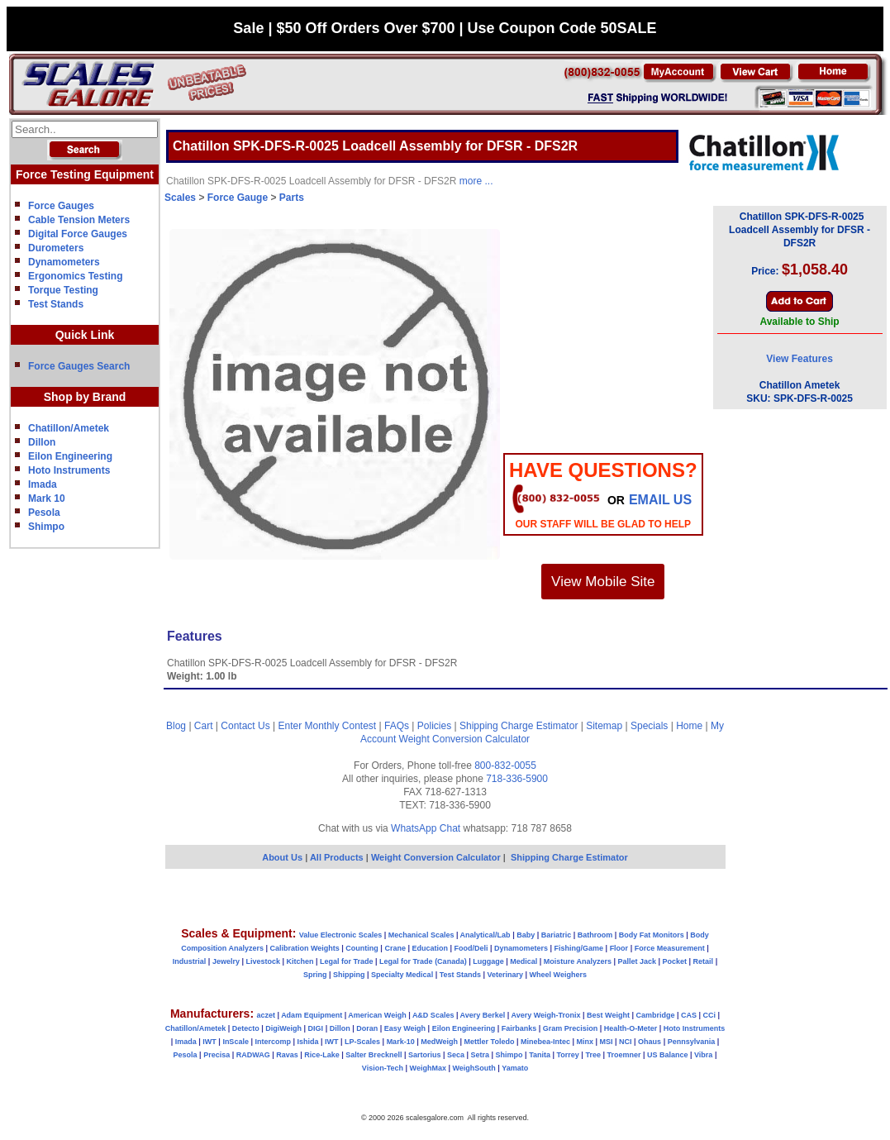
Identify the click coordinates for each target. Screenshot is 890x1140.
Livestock (262, 961)
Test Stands (55, 304)
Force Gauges (61, 206)
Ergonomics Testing (75, 276)
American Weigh (377, 1015)
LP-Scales (362, 1041)
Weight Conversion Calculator (465, 739)
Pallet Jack (636, 961)
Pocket (675, 961)
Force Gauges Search (79, 366)
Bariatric (556, 935)
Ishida (307, 1041)
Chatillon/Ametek (68, 428)
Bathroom (595, 935)
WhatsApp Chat (425, 828)
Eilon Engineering (70, 456)
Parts (291, 197)
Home (689, 726)
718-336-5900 (517, 779)
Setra (480, 1055)
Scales (180, 197)
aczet (265, 1015)
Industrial (190, 961)
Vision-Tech (382, 1068)
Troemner (623, 1055)
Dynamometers (64, 262)
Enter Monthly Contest (327, 726)
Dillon (41, 442)
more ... (476, 181)
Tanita (539, 1055)
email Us (660, 500)
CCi (709, 1015)
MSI (606, 1041)
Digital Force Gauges (77, 234)
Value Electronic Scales (341, 935)
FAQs (396, 726)
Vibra (703, 1055)
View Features (799, 359)
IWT (209, 1041)
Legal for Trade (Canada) (423, 961)
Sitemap (604, 726)
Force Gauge (237, 197)
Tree (593, 1055)
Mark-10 (401, 1041)
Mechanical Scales (421, 935)
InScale (235, 1041)
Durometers (55, 248)
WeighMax (428, 1068)
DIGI (316, 1028)
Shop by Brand (85, 396)
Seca (455, 1055)
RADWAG (253, 1055)
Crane (395, 948)
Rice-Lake (322, 1055)
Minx (584, 1041)
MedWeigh (439, 1041)
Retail (703, 961)
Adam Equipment (311, 1015)
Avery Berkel (483, 1015)
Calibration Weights (304, 948)
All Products (338, 857)
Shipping (349, 975)
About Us (282, 857)
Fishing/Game (579, 948)
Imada (42, 484)
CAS (689, 1015)
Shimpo (46, 526)
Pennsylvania (692, 1041)
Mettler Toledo (489, 1041)
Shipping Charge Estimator (518, 726)
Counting (361, 948)
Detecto (245, 1028)
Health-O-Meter (631, 1028)
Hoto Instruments (69, 470)
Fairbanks (519, 1028)
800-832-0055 (505, 765)
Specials (649, 726)
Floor (619, 948)
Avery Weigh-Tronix (545, 1015)
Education (430, 948)
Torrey (568, 1055)
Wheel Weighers (558, 975)
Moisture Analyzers (578, 961)
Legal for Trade (347, 961)
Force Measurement (670, 948)
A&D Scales (433, 1015)
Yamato (515, 1068)
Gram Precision (570, 1028)
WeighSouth (473, 1068)
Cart (203, 726)
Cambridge (654, 1015)
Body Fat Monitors (651, 935)
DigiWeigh (283, 1028)
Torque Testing (63, 290)
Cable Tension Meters (79, 220)
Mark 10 (46, 498)
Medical (523, 961)
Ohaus (649, 1041)
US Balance (667, 1055)
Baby (525, 935)
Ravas (287, 1055)
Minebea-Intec (545, 1041)
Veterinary (506, 975)
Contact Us (245, 726)
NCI (625, 1041)
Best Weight (608, 1015)
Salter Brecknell (373, 1055)
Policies (434, 726)
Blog (176, 726)
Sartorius (424, 1055)
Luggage (488, 961)
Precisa (216, 1055)
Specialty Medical (402, 975)
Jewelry (226, 961)
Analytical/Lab (485, 935)
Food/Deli (471, 948)
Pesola (44, 512)
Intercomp (273, 1041)
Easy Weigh (405, 1028)
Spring (315, 975)
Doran (367, 1028)
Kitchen (300, 961)
